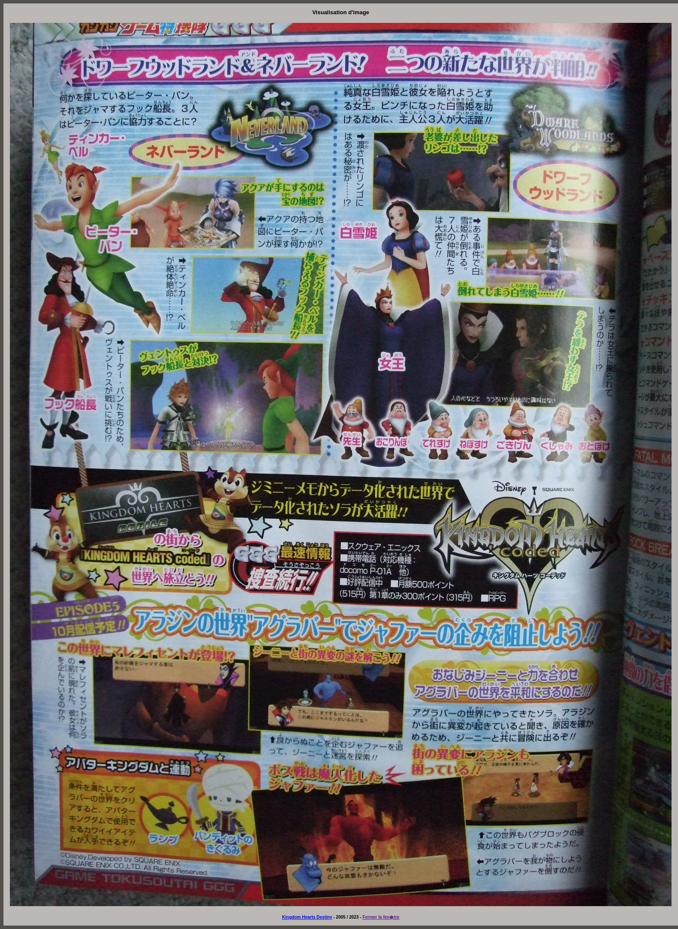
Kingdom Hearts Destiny (307, 917)
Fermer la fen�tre (381, 917)
